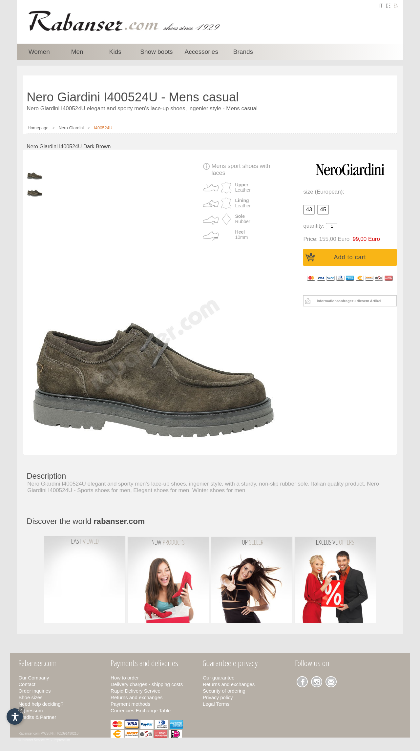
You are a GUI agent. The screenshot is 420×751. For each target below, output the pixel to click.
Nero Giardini (71, 127)
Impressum (30, 710)
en (396, 6)
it (381, 6)
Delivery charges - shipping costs (147, 683)
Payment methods (130, 703)
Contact (26, 683)
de (388, 6)
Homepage (38, 127)
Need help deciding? (40, 703)
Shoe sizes (30, 696)
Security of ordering (224, 690)
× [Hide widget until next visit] (21, 709)
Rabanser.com (28, 733)
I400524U (103, 127)
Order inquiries (34, 690)
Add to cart (350, 257)
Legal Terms (216, 703)
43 (309, 209)
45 (323, 209)
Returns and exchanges (136, 696)
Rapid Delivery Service (135, 690)
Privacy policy (218, 696)
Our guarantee (219, 677)
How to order (125, 677)
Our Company (33, 677)
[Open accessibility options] (15, 716)
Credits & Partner (37, 716)
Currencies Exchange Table (141, 710)
